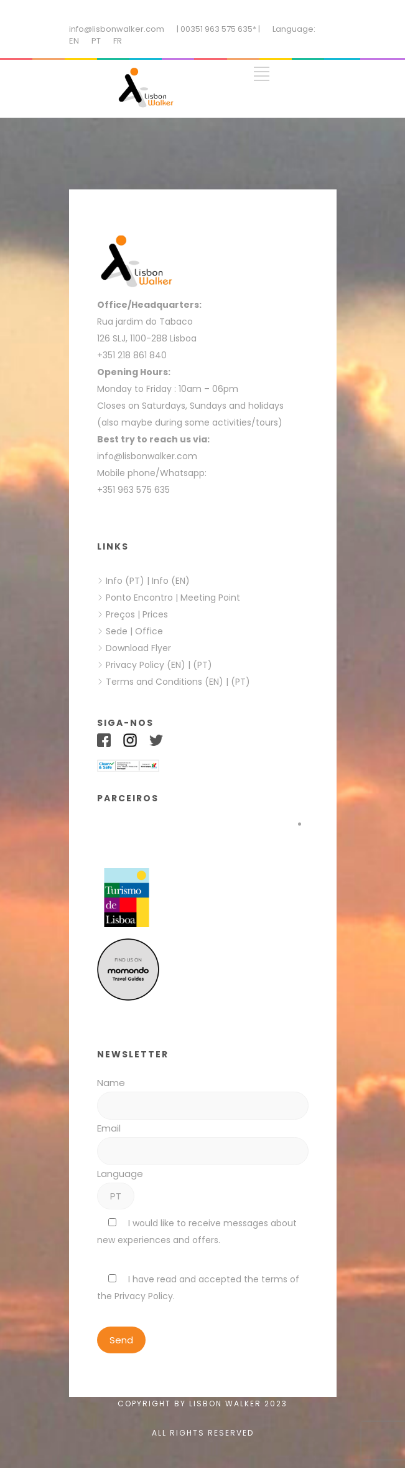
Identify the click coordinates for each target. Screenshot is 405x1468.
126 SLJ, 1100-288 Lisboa (147, 338)
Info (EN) (171, 580)
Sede (117, 631)
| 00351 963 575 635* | (218, 29)
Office (149, 631)
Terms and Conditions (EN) (166, 681)
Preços (120, 614)
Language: (293, 29)
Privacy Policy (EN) (145, 665)
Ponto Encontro (139, 597)
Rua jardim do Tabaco (145, 321)
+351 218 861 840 (132, 355)
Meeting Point (209, 597)
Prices (155, 614)
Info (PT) (125, 580)
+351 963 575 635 (136, 490)
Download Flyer (138, 648)
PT (96, 41)
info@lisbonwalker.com (116, 29)
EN (74, 41)
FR (117, 41)
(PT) (202, 665)
